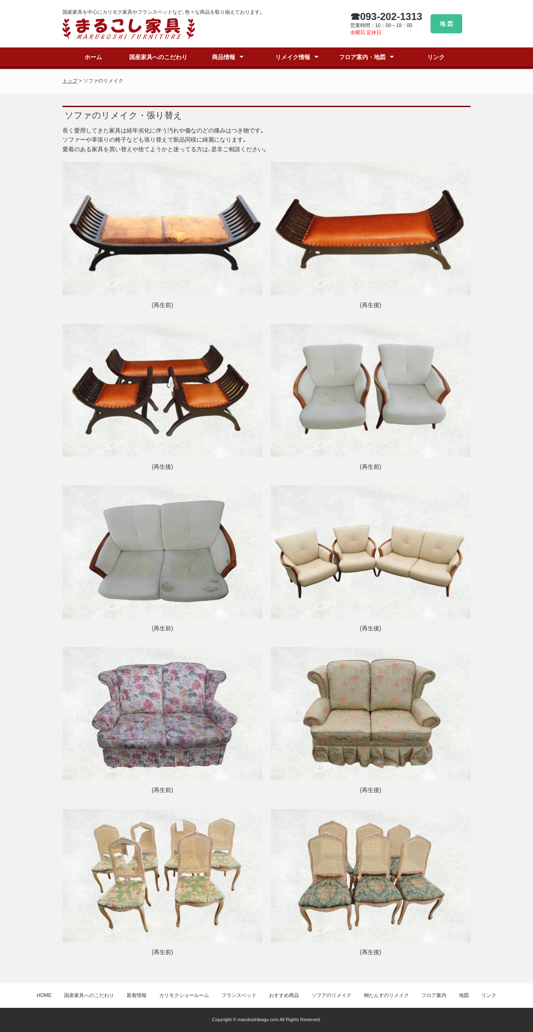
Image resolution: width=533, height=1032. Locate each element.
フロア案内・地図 (362, 57)
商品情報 (223, 57)
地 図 (446, 23)
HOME (44, 995)
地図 (464, 995)
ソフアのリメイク (331, 995)
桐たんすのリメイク (386, 995)
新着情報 (137, 995)
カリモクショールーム (184, 995)
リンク (436, 57)
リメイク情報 (292, 57)
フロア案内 (433, 995)
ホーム (93, 57)
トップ (69, 81)
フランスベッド (239, 995)
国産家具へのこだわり (158, 57)
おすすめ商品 (284, 995)
